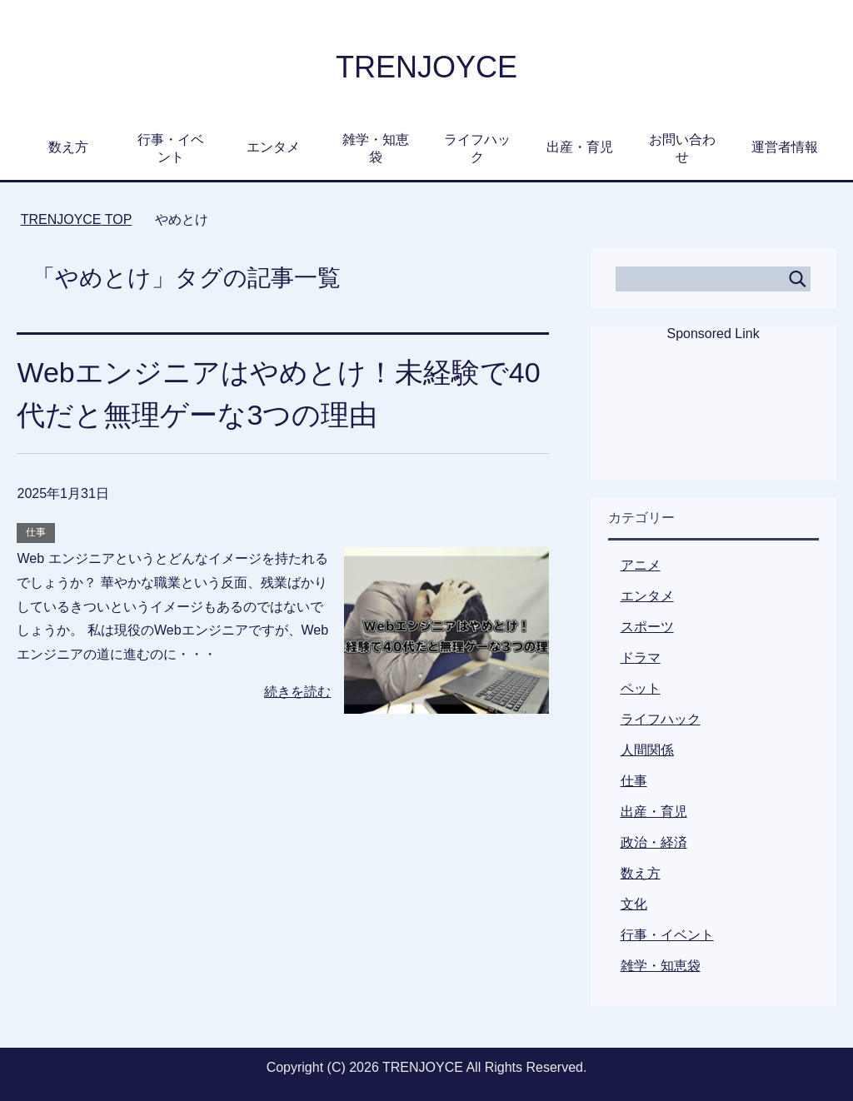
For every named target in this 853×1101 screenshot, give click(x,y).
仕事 (36, 532)
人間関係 (647, 750)
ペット (641, 688)
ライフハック (477, 148)
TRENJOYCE (426, 67)
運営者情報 (784, 147)
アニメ (641, 565)
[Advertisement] (713, 422)
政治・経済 (654, 842)
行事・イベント (170, 148)
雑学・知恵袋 (375, 148)
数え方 (68, 147)
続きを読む (297, 692)
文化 (634, 904)
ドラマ (641, 657)
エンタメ (273, 147)
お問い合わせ (682, 148)
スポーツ (647, 627)
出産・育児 (579, 147)
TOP (76, 219)
